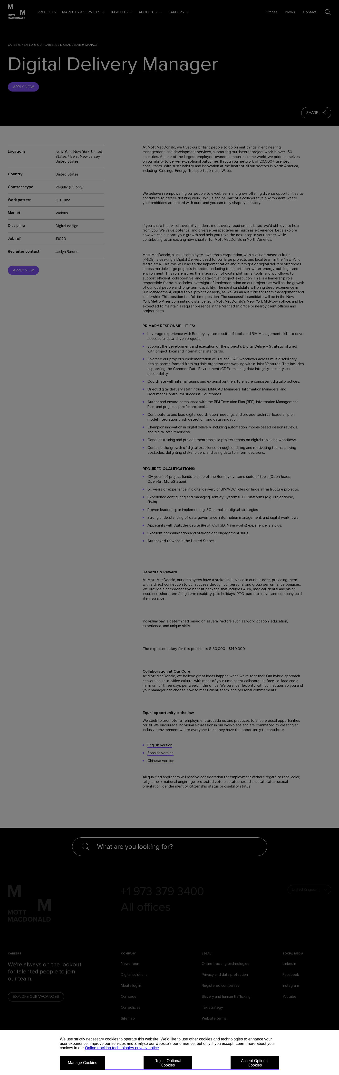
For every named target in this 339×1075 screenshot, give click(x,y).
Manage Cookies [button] (82, 1063)
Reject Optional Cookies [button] (168, 1063)
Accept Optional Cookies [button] (255, 1063)
